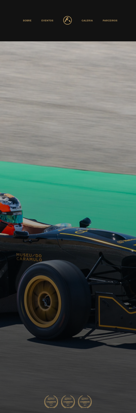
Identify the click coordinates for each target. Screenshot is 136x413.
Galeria (87, 20)
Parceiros (110, 20)
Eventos (47, 20)
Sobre (27, 20)
